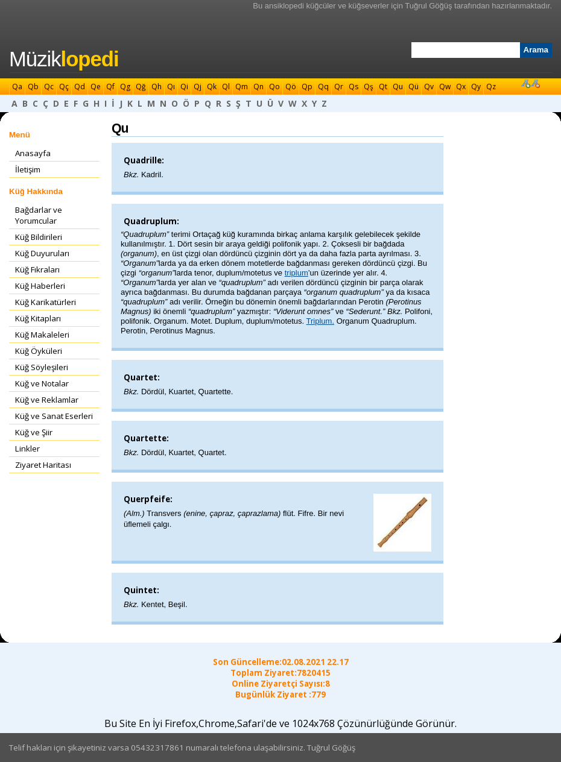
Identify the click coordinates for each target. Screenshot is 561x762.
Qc (49, 86)
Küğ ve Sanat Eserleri (54, 416)
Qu (398, 86)
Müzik (64, 59)
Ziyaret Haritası (43, 464)
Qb (33, 86)
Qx (461, 86)
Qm (241, 86)
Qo (274, 86)
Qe (95, 86)
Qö (290, 86)
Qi (184, 86)
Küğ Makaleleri (42, 334)
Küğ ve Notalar (42, 383)
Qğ (141, 86)
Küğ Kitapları (38, 318)
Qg (125, 86)
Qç (64, 86)
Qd (79, 86)
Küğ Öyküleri (38, 350)
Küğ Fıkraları (37, 269)
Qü (413, 86)
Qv (429, 86)
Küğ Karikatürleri (45, 302)
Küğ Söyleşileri (41, 367)
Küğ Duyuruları (42, 253)
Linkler (27, 448)
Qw (445, 86)
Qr (338, 86)
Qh (156, 86)
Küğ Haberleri (40, 285)
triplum (296, 272)
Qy (476, 86)
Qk (212, 86)
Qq (323, 86)
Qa (17, 86)
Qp (307, 86)
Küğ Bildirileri (38, 236)
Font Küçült (535, 83)
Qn (258, 86)
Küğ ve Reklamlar (46, 399)
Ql (226, 86)
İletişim (27, 169)
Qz (491, 86)
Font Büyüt (525, 83)
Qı (171, 86)
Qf (110, 86)
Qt (383, 86)
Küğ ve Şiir (33, 432)
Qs (353, 86)
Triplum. (320, 321)
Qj (197, 86)
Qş (368, 86)
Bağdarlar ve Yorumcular (38, 215)
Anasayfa (33, 153)
